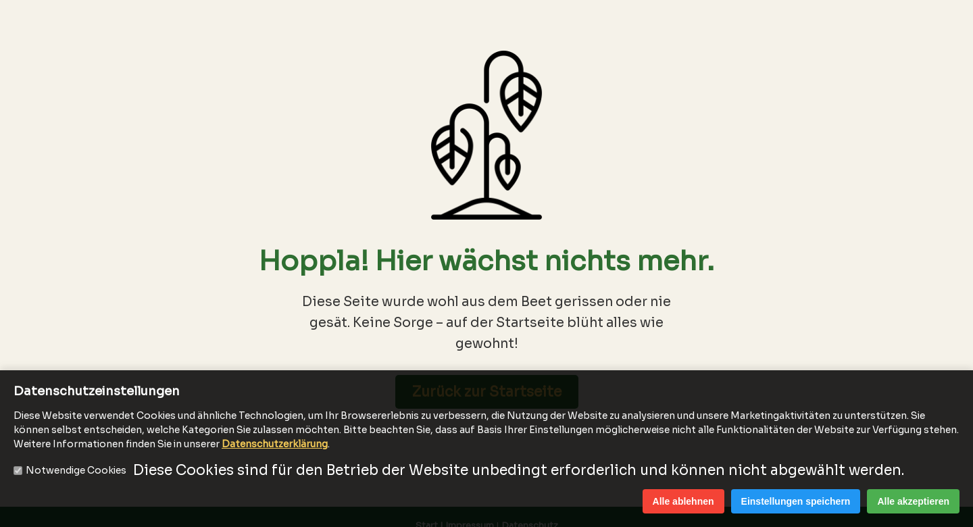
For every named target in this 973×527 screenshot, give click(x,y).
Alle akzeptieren (913, 501)
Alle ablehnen (683, 501)
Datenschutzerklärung (275, 444)
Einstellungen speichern (796, 501)
